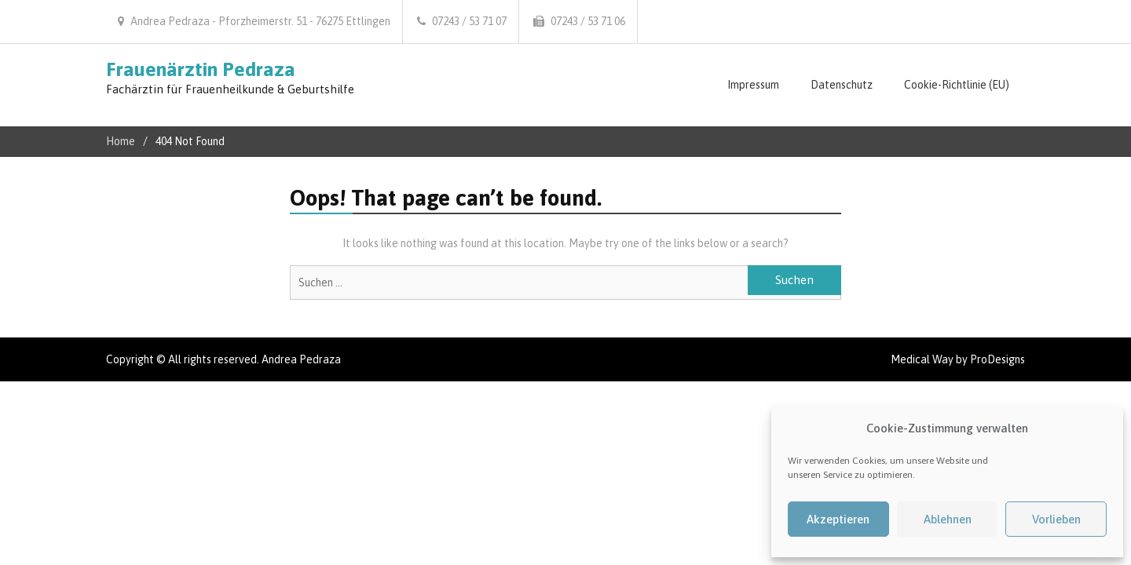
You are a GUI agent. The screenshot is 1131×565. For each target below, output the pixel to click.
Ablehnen (948, 519)
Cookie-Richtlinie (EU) (956, 84)
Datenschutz (842, 84)
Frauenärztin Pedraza (200, 69)
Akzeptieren (838, 519)
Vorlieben (1056, 519)
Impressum (753, 84)
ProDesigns (997, 359)
